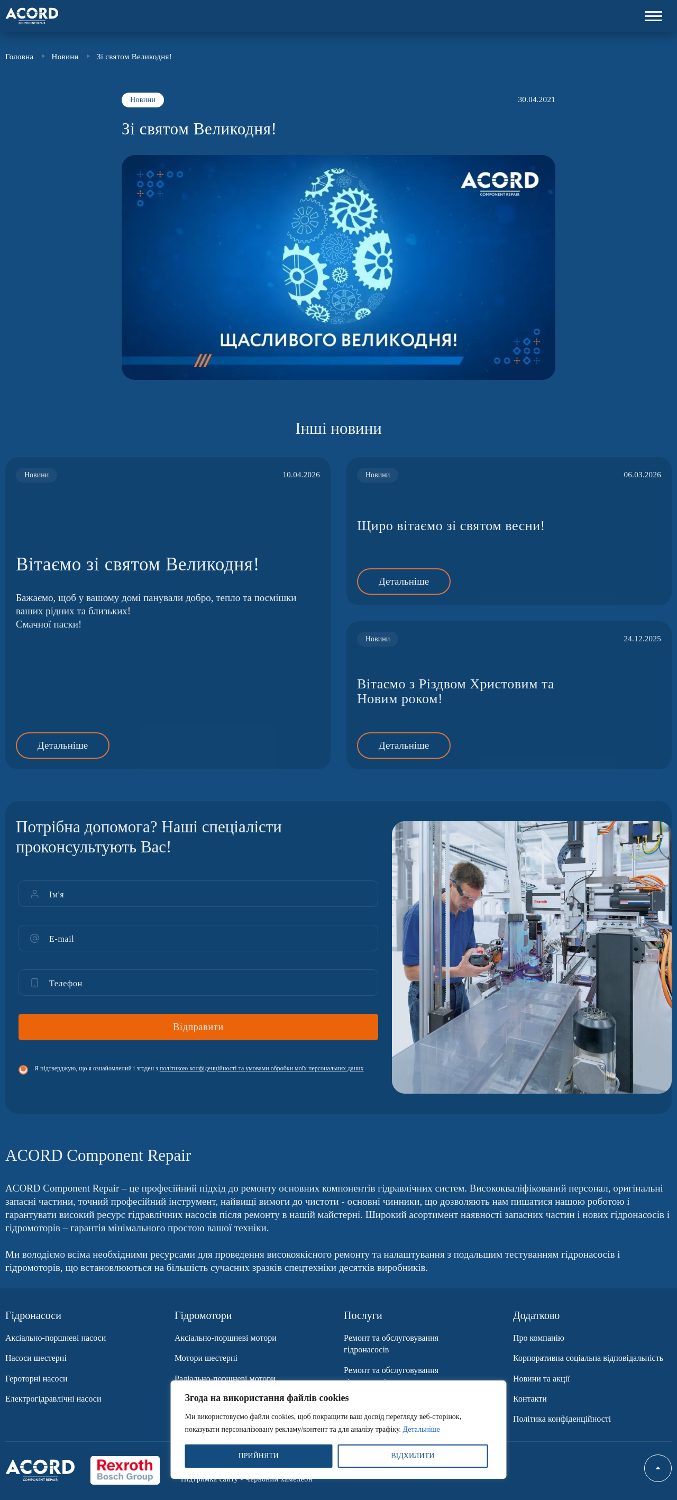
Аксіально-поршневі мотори (226, 1337)
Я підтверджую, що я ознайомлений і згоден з (199, 1081)
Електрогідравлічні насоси (53, 1398)
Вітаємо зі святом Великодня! (138, 577)
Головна (19, 57)
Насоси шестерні (36, 1357)
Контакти (530, 1398)
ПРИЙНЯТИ (259, 1456)
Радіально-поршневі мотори (225, 1378)
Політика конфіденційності (562, 1418)
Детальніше (421, 1429)
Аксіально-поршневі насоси (55, 1337)
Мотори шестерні (206, 1357)
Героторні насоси (36, 1378)
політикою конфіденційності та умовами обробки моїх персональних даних (262, 1081)
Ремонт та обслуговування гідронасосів (391, 1343)
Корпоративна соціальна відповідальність (588, 1357)
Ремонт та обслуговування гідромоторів (391, 1376)
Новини (65, 57)
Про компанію (538, 1337)
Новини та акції (541, 1378)
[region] (339, 1429)
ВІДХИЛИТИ (412, 1456)
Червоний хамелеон (279, 1479)
